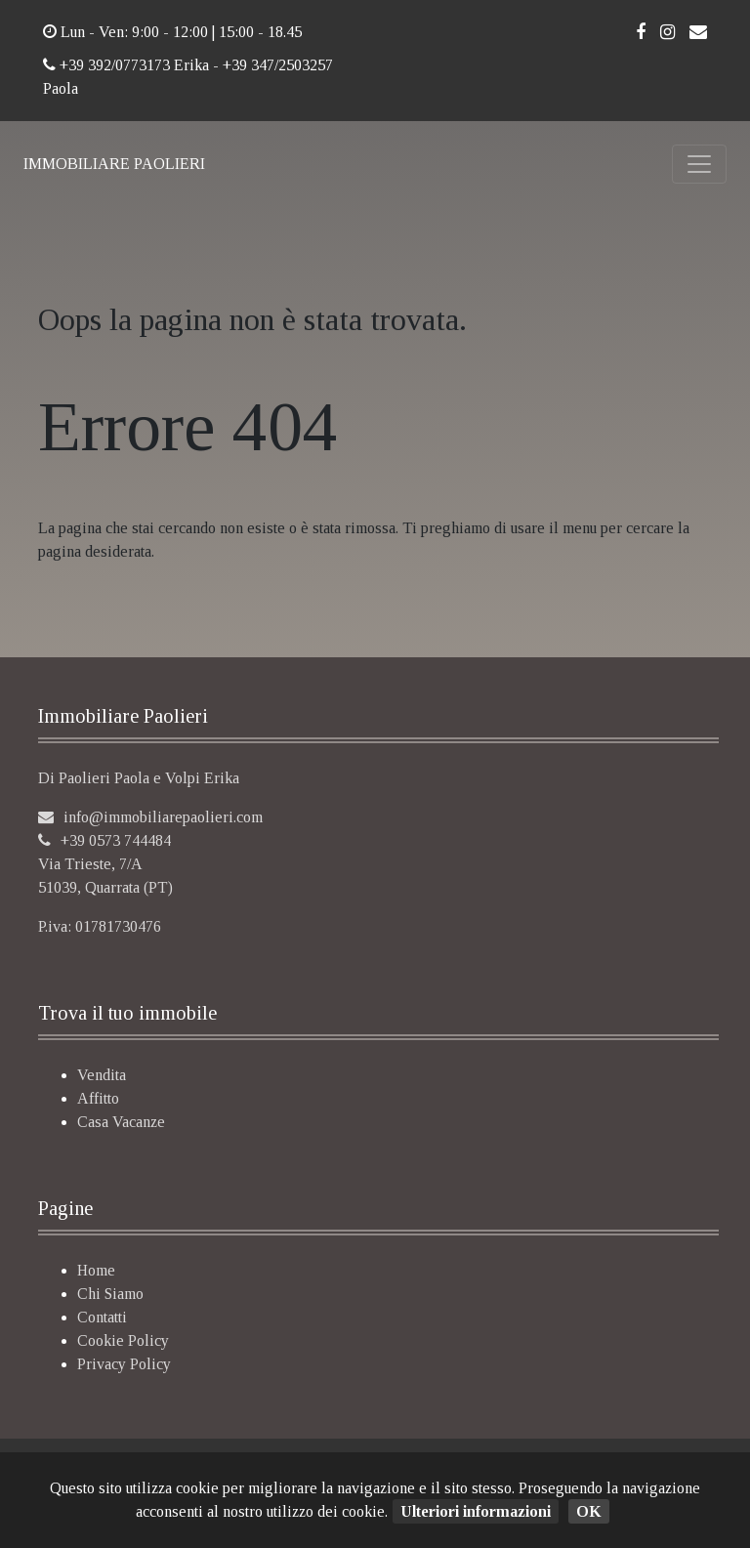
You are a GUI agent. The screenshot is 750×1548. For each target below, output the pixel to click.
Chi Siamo (110, 1293)
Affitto (98, 1098)
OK (589, 1511)
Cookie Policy (123, 1340)
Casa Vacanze (121, 1121)
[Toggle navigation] (699, 164)
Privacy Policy (124, 1364)
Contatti (102, 1317)
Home (96, 1270)
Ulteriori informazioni (475, 1511)
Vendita (101, 1075)
